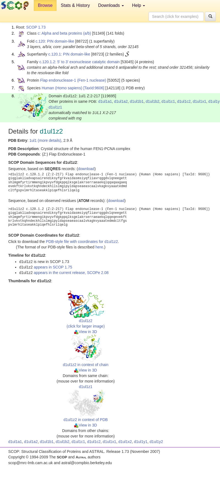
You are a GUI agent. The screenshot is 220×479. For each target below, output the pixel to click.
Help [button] (138, 5)
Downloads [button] (111, 5)
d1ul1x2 (125, 441)
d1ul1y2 (156, 441)
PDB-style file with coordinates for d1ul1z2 (82, 241)
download (86, 169)
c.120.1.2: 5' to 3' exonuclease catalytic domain (79, 62)
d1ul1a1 (105, 101)
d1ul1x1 (199, 101)
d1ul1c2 (184, 101)
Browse (45, 5)
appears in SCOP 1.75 (53, 267)
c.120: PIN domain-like (54, 41)
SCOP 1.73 (36, 27)
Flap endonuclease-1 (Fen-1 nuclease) (73, 80)
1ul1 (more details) (45, 140)
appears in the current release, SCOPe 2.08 (71, 272)
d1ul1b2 (152, 101)
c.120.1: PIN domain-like (69, 54)
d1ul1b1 (137, 101)
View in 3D (85, 332)
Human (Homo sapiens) (62, 88)
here (99, 247)
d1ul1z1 (55, 107)
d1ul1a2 (121, 101)
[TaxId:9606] (93, 88)
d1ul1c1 (168, 101)
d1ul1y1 (140, 441)
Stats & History (75, 5)
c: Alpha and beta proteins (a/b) (64, 33)
